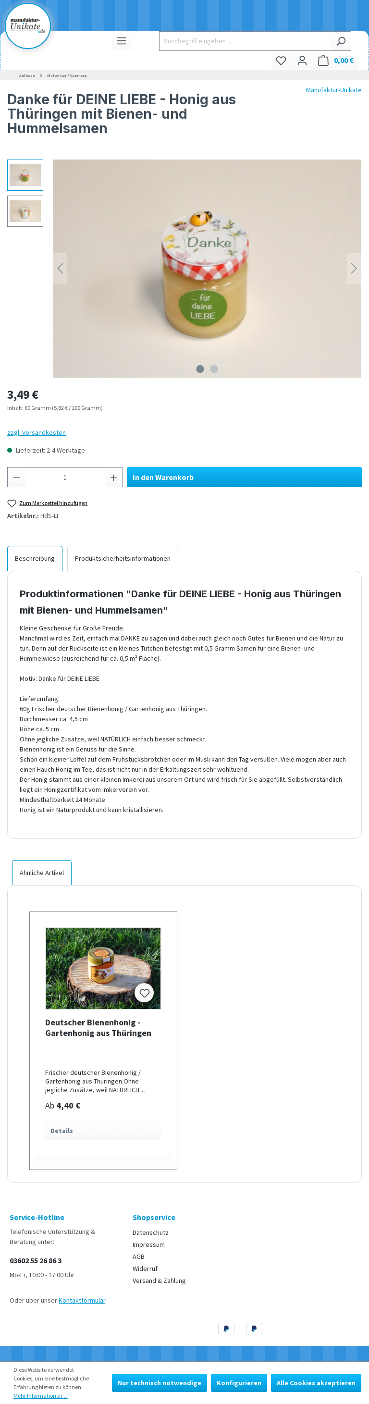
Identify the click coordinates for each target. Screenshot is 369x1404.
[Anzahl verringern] (16, 477)
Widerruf (145, 1268)
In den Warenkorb (163, 477)
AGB (139, 1256)
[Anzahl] (65, 477)
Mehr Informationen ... (40, 1395)
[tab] (34, 558)
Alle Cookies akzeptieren (316, 1383)
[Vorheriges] (60, 268)
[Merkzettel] (281, 60)
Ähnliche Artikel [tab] (42, 872)
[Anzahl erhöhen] (114, 477)
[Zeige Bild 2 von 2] (214, 369)
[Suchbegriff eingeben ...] (245, 41)
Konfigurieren (239, 1383)
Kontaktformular (82, 1300)
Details (61, 1130)
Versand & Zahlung (159, 1280)
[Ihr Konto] (302, 60)
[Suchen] (341, 41)
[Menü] (121, 40)
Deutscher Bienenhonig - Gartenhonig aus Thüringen (98, 1027)
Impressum (149, 1244)
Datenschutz (151, 1232)
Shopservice (154, 1217)
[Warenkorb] (336, 60)
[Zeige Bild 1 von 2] (200, 369)
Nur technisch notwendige (159, 1383)
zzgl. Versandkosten (36, 432)
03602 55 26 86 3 (36, 1260)
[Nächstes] (354, 268)
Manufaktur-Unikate (334, 90)
